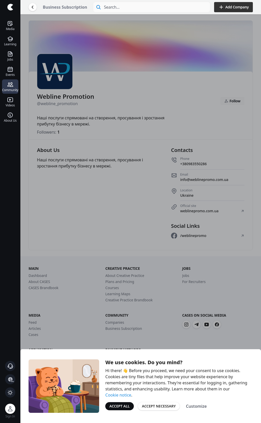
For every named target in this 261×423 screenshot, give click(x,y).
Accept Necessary (159, 406)
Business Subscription (65, 7)
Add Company (233, 7)
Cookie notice (118, 395)
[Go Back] (33, 7)
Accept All (119, 406)
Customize (196, 406)
